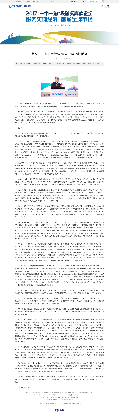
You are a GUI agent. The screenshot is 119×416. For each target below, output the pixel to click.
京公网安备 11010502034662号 (79, 395)
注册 (84, 1)
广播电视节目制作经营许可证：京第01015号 (50, 397)
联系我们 (73, 403)
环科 (43, 1)
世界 (47, 1)
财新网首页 (18, 1)
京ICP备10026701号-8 (45, 395)
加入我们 (46, 403)
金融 (29, 1)
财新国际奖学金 (52, 403)
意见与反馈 (60, 403)
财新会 (68, 58)
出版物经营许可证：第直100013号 (70, 397)
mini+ (52, 1)
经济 (25, 1)
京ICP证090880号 (35, 395)
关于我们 (40, 403)
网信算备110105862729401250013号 (61, 395)
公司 (34, 1)
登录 (79, 1)
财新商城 (73, 1)
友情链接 (78, 403)
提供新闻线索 (67, 403)
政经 (38, 1)
